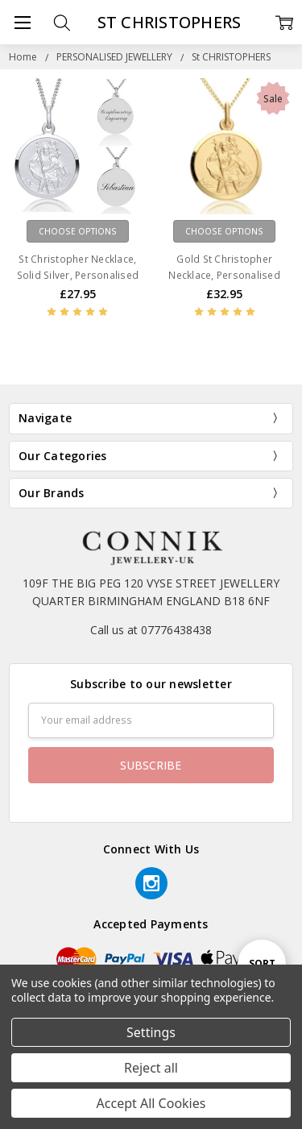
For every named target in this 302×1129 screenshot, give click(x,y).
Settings (151, 1032)
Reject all (151, 1068)
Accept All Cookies (151, 1103)
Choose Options (78, 231)
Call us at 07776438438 (151, 629)
